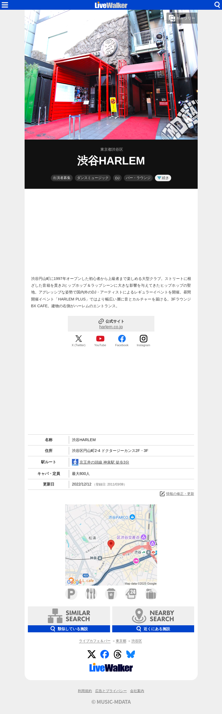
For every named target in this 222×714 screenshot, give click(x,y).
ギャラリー (182, 18)
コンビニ (131, 594)
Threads (117, 654)
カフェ (111, 594)
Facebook (121, 345)
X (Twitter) (78, 345)
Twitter (91, 654)
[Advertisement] (111, 231)
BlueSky (130, 654)
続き (163, 178)
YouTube (100, 345)
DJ (117, 178)
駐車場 (71, 594)
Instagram (143, 345)
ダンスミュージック (93, 178)
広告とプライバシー (111, 691)
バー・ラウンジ (138, 178)
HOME (111, 5)
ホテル (151, 594)
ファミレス (91, 594)
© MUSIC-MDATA (111, 701)
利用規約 (85, 691)
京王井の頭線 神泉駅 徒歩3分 (100, 462)
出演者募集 (62, 178)
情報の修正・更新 (176, 494)
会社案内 (137, 691)
